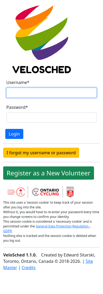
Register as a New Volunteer (49, 173)
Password (17, 107)
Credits (29, 267)
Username (17, 82)
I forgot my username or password (41, 153)
